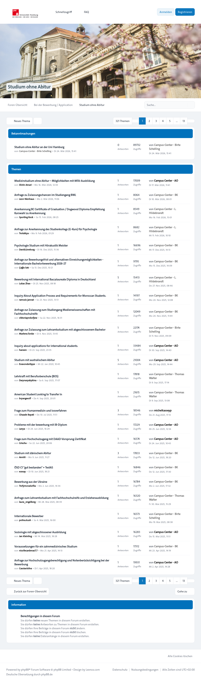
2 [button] (149, 121)
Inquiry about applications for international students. (46, 346)
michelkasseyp (163, 410)
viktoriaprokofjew (28, 317)
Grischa (22, 443)
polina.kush (25, 520)
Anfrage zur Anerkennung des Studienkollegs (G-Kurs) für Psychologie (55, 229)
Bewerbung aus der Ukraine (30, 482)
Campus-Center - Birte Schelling (35, 151)
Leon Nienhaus (26, 198)
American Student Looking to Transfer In (38, 394)
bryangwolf (25, 398)
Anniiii (22, 457)
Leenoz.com (93, 670)
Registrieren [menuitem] (185, 12)
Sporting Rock (26, 217)
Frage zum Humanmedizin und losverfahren (40, 411)
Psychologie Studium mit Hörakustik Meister (41, 245)
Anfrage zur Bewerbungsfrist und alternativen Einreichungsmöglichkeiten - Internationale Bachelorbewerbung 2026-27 (58, 261)
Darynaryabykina (27, 380)
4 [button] (163, 121)
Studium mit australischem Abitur (34, 360)
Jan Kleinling (25, 536)
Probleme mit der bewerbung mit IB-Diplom (40, 425)
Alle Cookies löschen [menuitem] (177, 656)
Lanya (22, 428)
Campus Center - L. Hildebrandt (162, 211)
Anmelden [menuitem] (166, 12)
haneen (23, 349)
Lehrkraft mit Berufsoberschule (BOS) (36, 376)
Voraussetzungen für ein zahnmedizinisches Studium (45, 546)
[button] (191, 121)
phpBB (25, 670)
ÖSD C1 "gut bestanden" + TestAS (33, 467)
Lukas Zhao (24, 283)
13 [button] (184, 121)
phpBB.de (47, 674)
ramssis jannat (26, 299)
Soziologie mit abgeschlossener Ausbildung (40, 532)
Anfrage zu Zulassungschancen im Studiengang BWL (45, 195)
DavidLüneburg (27, 249)
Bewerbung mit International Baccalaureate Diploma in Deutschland (55, 279)
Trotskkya (24, 233)
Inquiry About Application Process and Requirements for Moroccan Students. (60, 296)
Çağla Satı (24, 267)
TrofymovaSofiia (27, 485)
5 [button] (170, 121)
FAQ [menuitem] (84, 12)
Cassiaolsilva (25, 568)
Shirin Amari (25, 184)
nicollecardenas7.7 (28, 550)
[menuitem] (62, 11)
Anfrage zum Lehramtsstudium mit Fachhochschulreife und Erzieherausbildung (61, 498)
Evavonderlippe (27, 364)
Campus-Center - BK (166, 195)
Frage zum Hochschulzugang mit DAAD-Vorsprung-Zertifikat (50, 439)
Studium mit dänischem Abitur (32, 453)
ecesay (22, 471)
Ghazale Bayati (26, 414)
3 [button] (156, 121)
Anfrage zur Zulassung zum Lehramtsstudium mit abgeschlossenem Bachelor (59, 330)
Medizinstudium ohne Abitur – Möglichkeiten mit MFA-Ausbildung (54, 181)
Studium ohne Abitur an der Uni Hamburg (39, 147)
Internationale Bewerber (28, 516)
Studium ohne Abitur (29, 87)
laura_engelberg (27, 501)
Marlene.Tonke (26, 333)
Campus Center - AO (166, 181)
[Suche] (183, 105)
